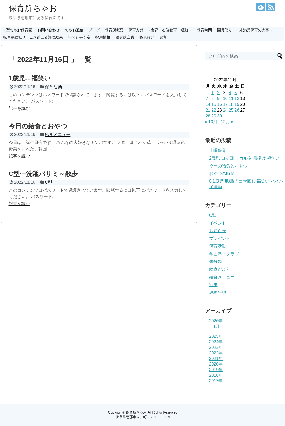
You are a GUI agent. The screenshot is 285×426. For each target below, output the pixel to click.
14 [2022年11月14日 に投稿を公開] (208, 104)
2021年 (216, 358)
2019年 (216, 369)
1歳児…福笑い (30, 78)
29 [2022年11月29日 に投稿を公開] (213, 116)
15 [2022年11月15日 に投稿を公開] (213, 104)
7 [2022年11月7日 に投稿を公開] (207, 98)
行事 (213, 284)
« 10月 (211, 122)
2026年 (216, 321)
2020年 (216, 364)
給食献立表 (125, 37)
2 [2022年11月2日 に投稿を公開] (218, 92)
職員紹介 (146, 37)
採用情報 (102, 37)
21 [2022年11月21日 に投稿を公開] (208, 110)
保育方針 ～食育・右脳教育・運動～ (160, 30)
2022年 (216, 353)
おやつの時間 (222, 173)
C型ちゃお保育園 (17, 30)
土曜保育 (217, 150)
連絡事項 (217, 292)
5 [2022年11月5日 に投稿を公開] (235, 92)
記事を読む (19, 108)
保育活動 (53, 87)
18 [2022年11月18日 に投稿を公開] (231, 104)
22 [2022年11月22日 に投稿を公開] (213, 110)
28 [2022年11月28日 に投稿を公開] (208, 116)
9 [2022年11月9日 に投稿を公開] (218, 98)
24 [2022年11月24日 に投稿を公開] (225, 110)
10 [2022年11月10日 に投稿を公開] (225, 98)
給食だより (219, 269)
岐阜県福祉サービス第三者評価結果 (33, 37)
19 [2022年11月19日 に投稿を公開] (236, 104)
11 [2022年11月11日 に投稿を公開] (231, 98)
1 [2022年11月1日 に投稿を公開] (212, 92)
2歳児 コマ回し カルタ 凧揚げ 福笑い (244, 158)
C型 (48, 182)
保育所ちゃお (33, 8)
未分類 (215, 261)
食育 (163, 37)
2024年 (216, 342)
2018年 (216, 375)
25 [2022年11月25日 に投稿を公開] (231, 110)
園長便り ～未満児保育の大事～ (245, 30)
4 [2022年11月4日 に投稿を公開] (230, 92)
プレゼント (219, 238)
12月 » (227, 122)
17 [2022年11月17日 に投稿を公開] (225, 104)
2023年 (216, 347)
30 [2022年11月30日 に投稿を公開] (219, 116)
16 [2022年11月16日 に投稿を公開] (219, 104)
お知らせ (217, 231)
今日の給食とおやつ (38, 126)
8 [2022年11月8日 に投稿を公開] (212, 98)
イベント (217, 223)
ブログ (94, 30)
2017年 (216, 381)
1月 (216, 326)
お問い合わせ (48, 30)
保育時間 (204, 30)
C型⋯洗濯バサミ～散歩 (43, 173)
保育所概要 (114, 30)
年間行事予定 (79, 37)
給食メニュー (57, 134)
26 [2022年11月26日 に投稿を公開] (236, 110)
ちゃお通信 (74, 30)
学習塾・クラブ (224, 254)
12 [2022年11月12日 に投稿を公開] (236, 98)
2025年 (216, 336)
